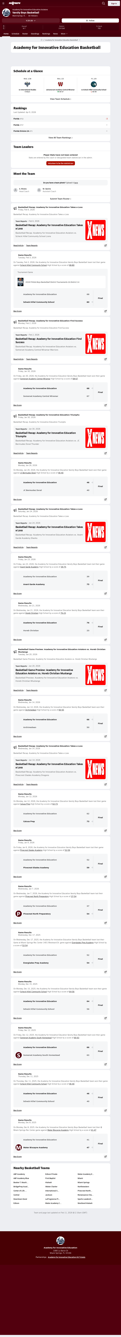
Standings (35, 33)
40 (88, 490)
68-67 (75, 378)
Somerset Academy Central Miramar (35, 378)
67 (88, 396)
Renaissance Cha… (85, 1195)
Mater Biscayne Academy (58, 1130)
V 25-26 (31, 20)
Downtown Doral (20, 1199)
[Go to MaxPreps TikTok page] (42, 1286)
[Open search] (103, 3)
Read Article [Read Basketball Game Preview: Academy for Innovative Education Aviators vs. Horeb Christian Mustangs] (18, 690)
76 (88, 622)
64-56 (71, 991)
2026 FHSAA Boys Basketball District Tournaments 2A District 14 (48, 282)
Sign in (114, 3)
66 (88, 719)
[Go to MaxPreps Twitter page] (70, 1286)
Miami (80, 1178)
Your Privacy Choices (61, 1305)
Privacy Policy (66, 1297)
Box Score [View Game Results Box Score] (17, 311)
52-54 (25, 945)
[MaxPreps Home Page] (42, 40)
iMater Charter (51, 1186)
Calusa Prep (25, 804)
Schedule (15, 33)
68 (88, 294)
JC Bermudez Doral (28, 473)
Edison (16, 1203)
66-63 (76, 1037)
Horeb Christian (31, 613)
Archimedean (30, 710)
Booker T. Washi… (20, 1182)
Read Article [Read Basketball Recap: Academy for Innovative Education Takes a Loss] (18, 245)
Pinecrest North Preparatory (37, 896)
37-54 (73, 896)
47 (88, 1147)
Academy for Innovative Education (36, 294)
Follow (90, 20)
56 (88, 1009)
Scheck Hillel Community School (33, 265)
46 (88, 482)
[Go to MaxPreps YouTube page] (51, 1286)
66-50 (61, 710)
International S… (52, 1190)
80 (88, 302)
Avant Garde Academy (29, 567)
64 (88, 1001)
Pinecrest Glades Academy (31, 850)
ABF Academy (19, 1174)
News (55, 33)
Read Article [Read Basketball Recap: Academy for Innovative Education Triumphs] (18, 453)
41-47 (93, 1130)
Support (60, 1308)
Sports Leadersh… (85, 1199)
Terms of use (50, 1302)
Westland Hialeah (85, 1203)
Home (6, 33)
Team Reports (21, 221)
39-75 (63, 567)
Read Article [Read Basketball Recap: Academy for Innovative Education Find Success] (18, 359)
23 (88, 630)
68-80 (71, 265)
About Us (53, 1293)
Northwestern (83, 1186)
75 (88, 584)
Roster (25, 33)
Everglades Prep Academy (83, 942)
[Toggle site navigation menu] (3, 3)
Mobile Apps (66, 1293)
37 (88, 906)
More (64, 33)
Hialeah (48, 1182)
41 (88, 1139)
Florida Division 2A (21, 131)
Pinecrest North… (85, 1190)
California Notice (68, 1302)
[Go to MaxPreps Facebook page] (79, 1286)
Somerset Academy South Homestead (36, 1037)
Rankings (46, 33)
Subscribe (52, 1297)
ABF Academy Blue (21, 1178)
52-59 (67, 850)
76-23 (63, 613)
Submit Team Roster (60, 198)
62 (88, 813)
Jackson (48, 1195)
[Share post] (106, 245)
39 (88, 576)
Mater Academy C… (53, 1203)
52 (88, 859)
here (76, 183)
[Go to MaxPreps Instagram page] (60, 1286)
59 (88, 867)
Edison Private (51, 1174)
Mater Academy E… (86, 1174)
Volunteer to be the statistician (60, 163)
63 (88, 1055)
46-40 (60, 473)
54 (88, 913)
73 (88, 821)
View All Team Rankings (61, 137)
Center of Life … (20, 1190)
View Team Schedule (60, 98)
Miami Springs (84, 1182)
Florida (16, 118)
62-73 (55, 804)
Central (16, 1195)
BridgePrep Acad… (21, 1186)
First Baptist (50, 1178)
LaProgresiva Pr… (52, 1199)
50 (88, 727)
